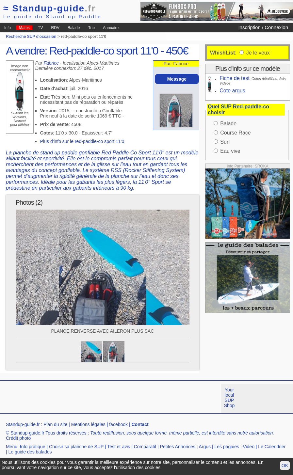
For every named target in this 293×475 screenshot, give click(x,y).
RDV (55, 27)
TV (40, 27)
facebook (118, 424)
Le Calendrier (271, 446)
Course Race (235, 132)
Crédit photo (18, 438)
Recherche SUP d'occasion (31, 36)
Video (248, 446)
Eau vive (230, 151)
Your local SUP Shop (229, 397)
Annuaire (111, 27)
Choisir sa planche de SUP (76, 446)
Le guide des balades (30, 451)
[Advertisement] (119, 398)
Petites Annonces (177, 446)
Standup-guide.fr (23, 424)
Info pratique (32, 446)
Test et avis (118, 446)
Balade (74, 27)
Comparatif (145, 446)
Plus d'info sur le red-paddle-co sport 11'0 (82, 141)
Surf (225, 142)
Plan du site (55, 424)
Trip (91, 27)
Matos (24, 27)
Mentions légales (88, 424)
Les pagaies (226, 446)
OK (285, 465)
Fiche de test (235, 78)
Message (177, 79)
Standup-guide (49, 8)
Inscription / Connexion (263, 27)
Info (7, 27)
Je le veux (257, 52)
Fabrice (51, 63)
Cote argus (232, 90)
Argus (205, 446)
